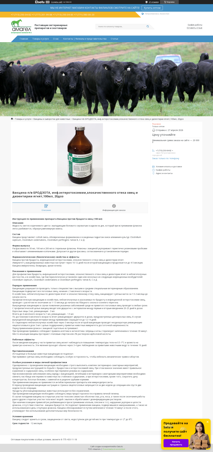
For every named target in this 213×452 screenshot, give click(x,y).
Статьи (114, 39)
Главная (24, 39)
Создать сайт (56, 2)
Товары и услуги (40, 39)
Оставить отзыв (194, 28)
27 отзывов (154, 2)
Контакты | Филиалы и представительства (84, 39)
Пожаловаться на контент (114, 449)
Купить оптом (152, 7)
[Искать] (148, 26)
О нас (56, 39)
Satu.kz (120, 446)
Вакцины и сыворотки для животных (51, 119)
